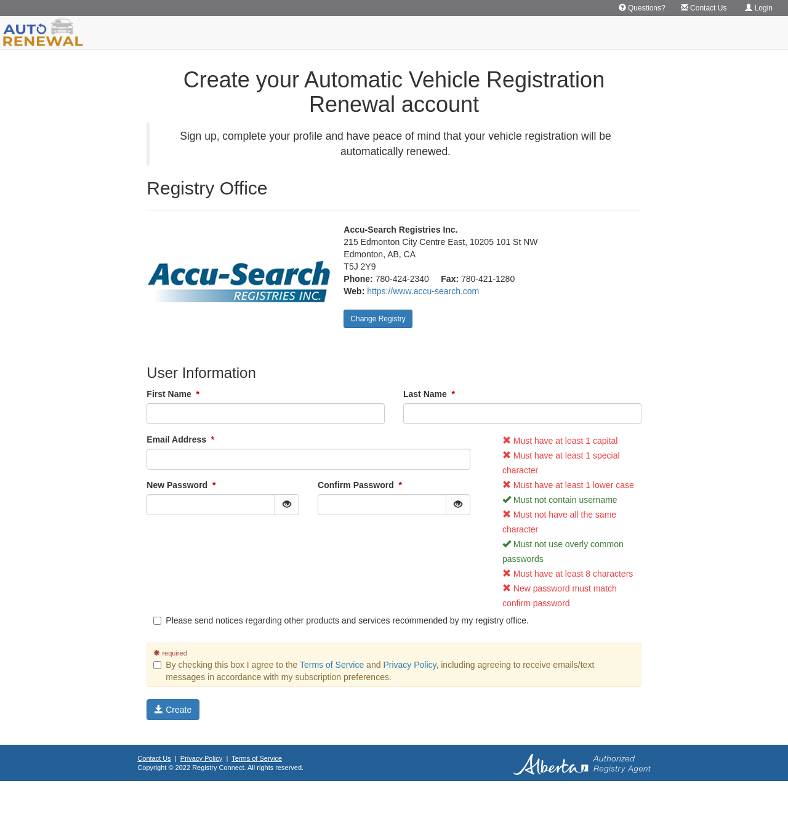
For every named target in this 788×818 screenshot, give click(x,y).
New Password (181, 485)
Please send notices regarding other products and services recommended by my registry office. (341, 620)
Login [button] (759, 8)
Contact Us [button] (704, 8)
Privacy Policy (409, 665)
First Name (173, 394)
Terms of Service (332, 665)
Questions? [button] (642, 8)
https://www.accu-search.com (423, 291)
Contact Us (154, 758)
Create (173, 710)
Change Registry (377, 319)
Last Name (429, 394)
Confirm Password (360, 485)
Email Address (180, 439)
